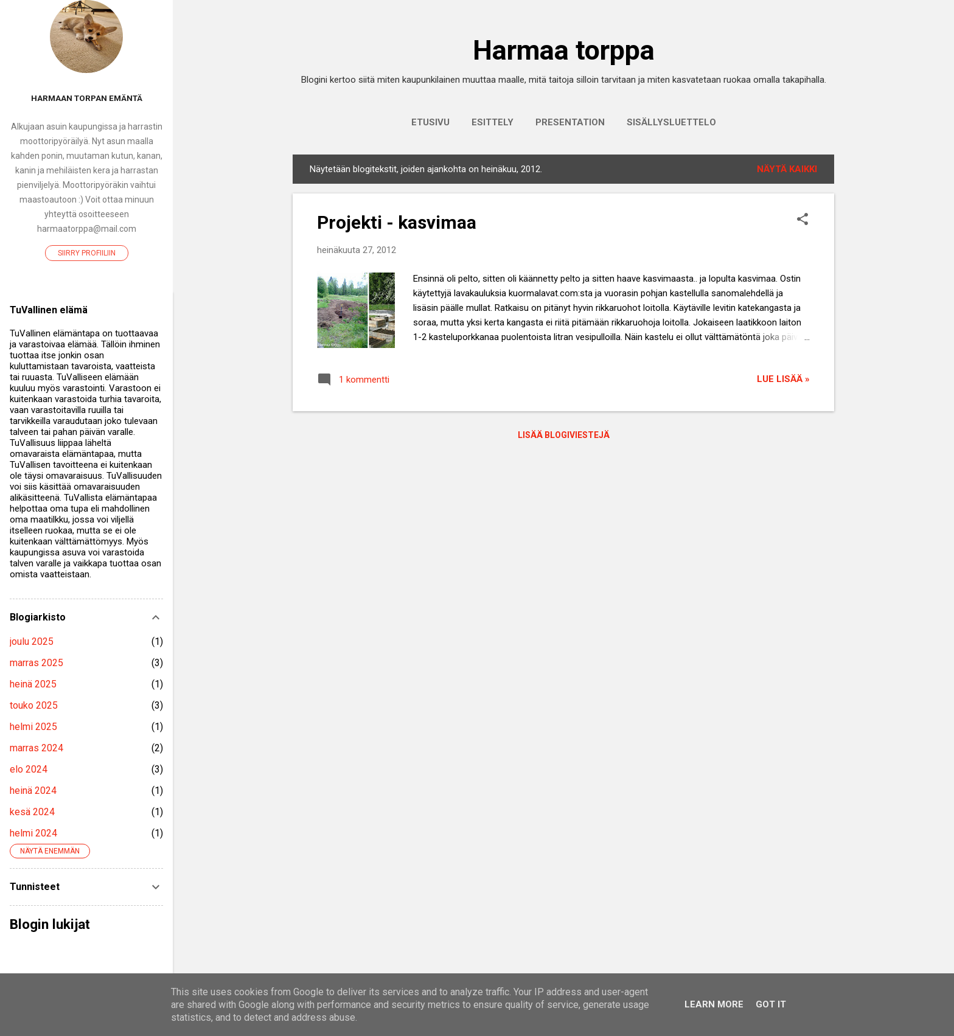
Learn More (713, 1004)
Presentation (570, 122)
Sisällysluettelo (671, 122)
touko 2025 (34, 705)
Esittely (493, 122)
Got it (771, 1004)
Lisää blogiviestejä (564, 435)
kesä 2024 (32, 812)
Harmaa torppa (564, 50)
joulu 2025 (32, 641)
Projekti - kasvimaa (396, 222)
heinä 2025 (33, 684)
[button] (802, 220)
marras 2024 (36, 748)
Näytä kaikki (787, 169)
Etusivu (430, 122)
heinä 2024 (33, 790)
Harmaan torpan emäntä (86, 98)
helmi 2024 (33, 833)
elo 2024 (28, 769)
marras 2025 (36, 663)
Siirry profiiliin (87, 253)
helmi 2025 (33, 726)
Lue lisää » (783, 379)
